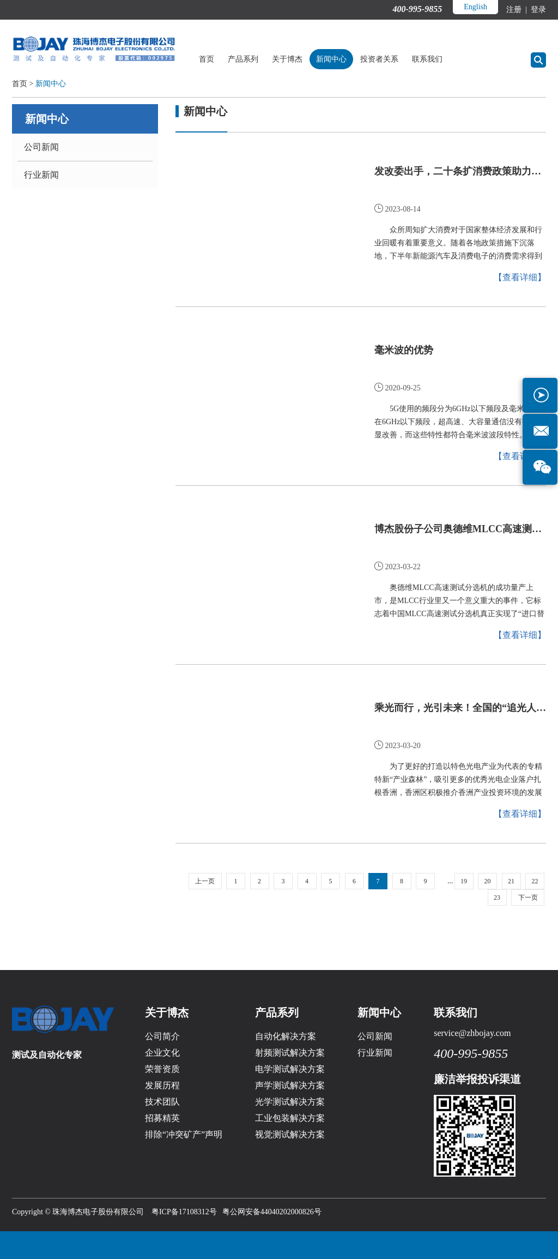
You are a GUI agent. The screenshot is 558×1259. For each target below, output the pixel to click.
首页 (206, 59)
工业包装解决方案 (290, 1118)
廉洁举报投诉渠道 (477, 1079)
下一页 (528, 897)
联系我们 (427, 59)
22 (535, 881)
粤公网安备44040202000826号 (272, 1212)
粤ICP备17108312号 (184, 1212)
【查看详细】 (520, 277)
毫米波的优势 (403, 350)
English (475, 7)
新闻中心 (331, 59)
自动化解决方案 (285, 1036)
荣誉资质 (162, 1069)
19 (463, 881)
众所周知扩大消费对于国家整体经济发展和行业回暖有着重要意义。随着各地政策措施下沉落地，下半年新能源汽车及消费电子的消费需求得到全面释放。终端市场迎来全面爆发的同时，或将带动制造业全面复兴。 (458, 244)
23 (497, 897)
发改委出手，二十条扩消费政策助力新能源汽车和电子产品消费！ (460, 171)
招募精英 (162, 1118)
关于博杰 (287, 59)
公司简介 (162, 1036)
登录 (538, 9)
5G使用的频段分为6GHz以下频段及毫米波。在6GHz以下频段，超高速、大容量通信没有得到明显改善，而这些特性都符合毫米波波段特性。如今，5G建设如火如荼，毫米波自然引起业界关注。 (459, 423)
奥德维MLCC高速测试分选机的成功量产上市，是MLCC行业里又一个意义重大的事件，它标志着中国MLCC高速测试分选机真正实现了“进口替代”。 (459, 602)
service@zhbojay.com (472, 1033)
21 (511, 881)
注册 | (517, 9)
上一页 (205, 881)
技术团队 (162, 1101)
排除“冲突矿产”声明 (183, 1134)
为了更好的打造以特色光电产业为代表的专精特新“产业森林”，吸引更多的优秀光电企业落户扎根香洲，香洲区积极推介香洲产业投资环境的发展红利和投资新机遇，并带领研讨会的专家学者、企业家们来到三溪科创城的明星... (458, 780)
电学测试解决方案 (290, 1069)
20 (487, 881)
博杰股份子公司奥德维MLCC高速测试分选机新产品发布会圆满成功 (460, 528)
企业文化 (162, 1052)
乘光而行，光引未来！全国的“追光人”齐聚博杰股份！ (460, 707)
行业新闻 (41, 174)
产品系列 (243, 59)
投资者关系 (379, 59)
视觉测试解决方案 (290, 1134)
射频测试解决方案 (290, 1052)
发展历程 (162, 1085)
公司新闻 (41, 147)
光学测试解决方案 (290, 1101)
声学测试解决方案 (290, 1085)
